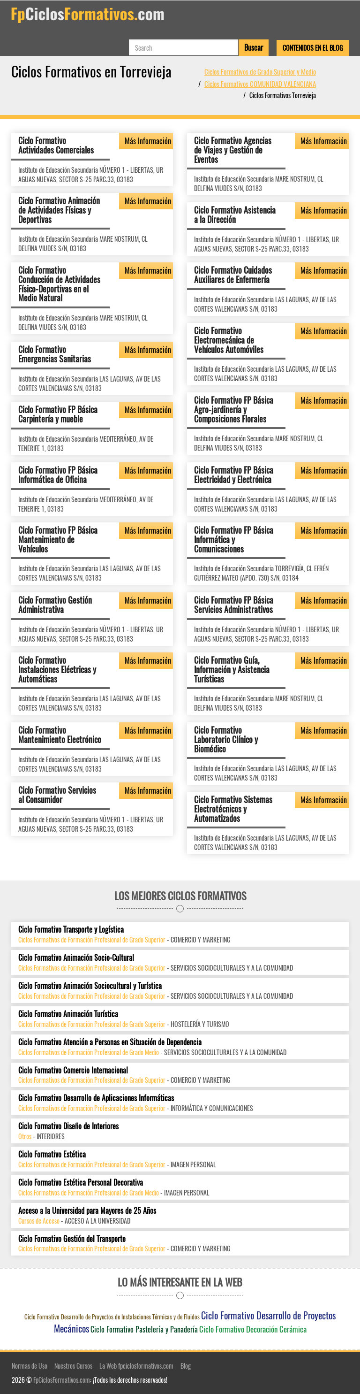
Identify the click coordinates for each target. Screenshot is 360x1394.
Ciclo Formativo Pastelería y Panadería (144, 1329)
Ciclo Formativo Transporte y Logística (71, 929)
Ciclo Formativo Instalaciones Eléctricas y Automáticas (57, 669)
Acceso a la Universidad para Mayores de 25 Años (87, 1210)
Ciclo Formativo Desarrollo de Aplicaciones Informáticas (96, 1098)
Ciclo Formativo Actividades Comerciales (56, 145)
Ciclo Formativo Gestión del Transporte (72, 1238)
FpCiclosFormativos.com (61, 1380)
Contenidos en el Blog (313, 48)
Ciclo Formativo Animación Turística (68, 1014)
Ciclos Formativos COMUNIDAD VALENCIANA (260, 83)
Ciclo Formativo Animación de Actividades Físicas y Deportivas (59, 209)
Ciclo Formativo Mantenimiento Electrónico (59, 734)
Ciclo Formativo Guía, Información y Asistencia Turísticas (232, 669)
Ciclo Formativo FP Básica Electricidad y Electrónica (233, 474)
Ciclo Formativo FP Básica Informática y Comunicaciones (233, 539)
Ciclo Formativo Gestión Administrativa (55, 604)
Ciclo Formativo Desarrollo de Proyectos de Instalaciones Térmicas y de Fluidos (112, 1316)
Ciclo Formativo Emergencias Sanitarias (54, 354)
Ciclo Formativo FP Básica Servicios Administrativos (233, 604)
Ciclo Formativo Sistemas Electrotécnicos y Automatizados (233, 808)
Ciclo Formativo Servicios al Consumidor (57, 794)
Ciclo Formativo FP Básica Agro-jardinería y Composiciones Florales (233, 409)
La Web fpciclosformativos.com (136, 1366)
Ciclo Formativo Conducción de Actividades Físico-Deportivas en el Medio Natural (59, 284)
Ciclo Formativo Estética (52, 1154)
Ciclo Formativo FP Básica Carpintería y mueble (58, 414)
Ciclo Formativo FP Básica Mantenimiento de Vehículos (58, 539)
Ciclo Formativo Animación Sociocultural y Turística (90, 985)
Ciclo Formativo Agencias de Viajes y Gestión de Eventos (232, 149)
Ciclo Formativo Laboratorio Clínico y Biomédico (226, 739)
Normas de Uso (29, 1366)
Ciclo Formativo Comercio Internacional (73, 1070)
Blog (185, 1366)
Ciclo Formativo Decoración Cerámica (253, 1329)
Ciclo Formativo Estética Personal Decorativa (80, 1182)
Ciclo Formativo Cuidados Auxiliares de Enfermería (233, 274)
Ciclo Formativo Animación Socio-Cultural (76, 957)
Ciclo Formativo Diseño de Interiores (68, 1126)
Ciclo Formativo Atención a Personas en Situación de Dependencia (110, 1042)
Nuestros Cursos (73, 1366)
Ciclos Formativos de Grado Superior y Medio (260, 71)
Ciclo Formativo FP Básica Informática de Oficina (58, 474)
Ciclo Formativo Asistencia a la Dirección (235, 214)
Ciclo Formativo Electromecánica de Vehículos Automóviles (228, 339)
